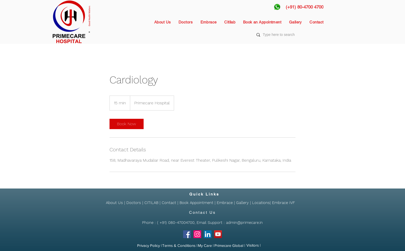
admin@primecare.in (244, 222)
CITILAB (151, 202)
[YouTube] (218, 234)
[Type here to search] (289, 35)
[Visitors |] (253, 245)
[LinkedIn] (208, 234)
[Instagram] (197, 234)
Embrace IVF (283, 202)
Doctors (133, 202)
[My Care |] (206, 245)
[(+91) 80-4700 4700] (304, 7)
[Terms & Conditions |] (179, 245)
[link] (127, 124)
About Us (114, 202)
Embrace (225, 202)
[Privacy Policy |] (149, 245)
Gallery (242, 202)
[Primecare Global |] (229, 245)
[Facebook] (187, 234)
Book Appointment (196, 202)
